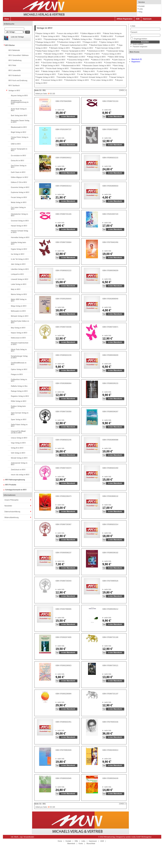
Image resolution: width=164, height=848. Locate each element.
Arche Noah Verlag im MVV (19, 109)
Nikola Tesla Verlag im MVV (19, 350)
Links (141, 9)
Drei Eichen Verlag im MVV (18, 166)
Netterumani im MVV (18, 338)
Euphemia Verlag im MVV (20, 192)
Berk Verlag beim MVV (19, 115)
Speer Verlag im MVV (18, 419)
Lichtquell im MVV (17, 274)
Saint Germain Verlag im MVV (19, 413)
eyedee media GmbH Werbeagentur (138, 837)
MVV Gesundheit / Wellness (19, 55)
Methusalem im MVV (18, 311)
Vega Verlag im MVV (18, 443)
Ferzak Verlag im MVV (19, 197)
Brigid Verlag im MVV (18, 132)
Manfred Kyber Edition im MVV (20, 322)
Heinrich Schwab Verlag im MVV (19, 231)
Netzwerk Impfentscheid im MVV (19, 343)
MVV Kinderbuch (15, 75)
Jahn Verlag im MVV (18, 264)
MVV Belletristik (14, 50)
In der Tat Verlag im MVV (20, 259)
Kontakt (142, 6)
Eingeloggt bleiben (139, 38)
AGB (137, 19)
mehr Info (104, 110)
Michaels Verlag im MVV (19, 316)
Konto (81, 843)
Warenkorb (71, 843)
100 (53, 94)
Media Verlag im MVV (18, 202)
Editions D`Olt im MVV (19, 182)
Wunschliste (90, 843)
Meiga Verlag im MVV (18, 306)
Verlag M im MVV (17, 448)
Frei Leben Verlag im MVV (18, 208)
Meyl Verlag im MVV (18, 328)
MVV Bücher (10, 45)
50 (51, 94)
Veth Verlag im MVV (18, 453)
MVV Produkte (10, 485)
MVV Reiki (12, 65)
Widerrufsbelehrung (12, 517)
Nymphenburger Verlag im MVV (19, 357)
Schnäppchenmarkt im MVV (16, 490)
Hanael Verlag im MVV (19, 226)
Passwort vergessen (140, 47)
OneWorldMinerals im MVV (18, 363)
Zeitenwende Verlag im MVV (19, 464)
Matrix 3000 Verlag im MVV (19, 300)
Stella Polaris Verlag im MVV (19, 425)
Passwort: (134, 32)
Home (7, 19)
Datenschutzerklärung (12, 512)
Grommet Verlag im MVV (20, 221)
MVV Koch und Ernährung (18, 80)
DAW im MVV (16, 144)
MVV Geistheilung (15, 60)
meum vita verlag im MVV (20, 475)
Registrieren (136, 62)
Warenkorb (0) (137, 59)
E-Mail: (133, 26)
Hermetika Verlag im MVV (20, 237)
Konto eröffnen (138, 44)
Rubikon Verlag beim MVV (18, 407)
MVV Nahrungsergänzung (15, 480)
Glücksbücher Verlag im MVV (19, 215)
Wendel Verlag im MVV (19, 458)
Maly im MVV (16, 289)
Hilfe (76, 841)
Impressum (147, 19)
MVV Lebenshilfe (15, 70)
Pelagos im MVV (17, 374)
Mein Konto (134, 52)
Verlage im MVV (14, 90)
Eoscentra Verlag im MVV (20, 187)
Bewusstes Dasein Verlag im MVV (20, 121)
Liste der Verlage (17, 37)
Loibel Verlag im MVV (18, 284)
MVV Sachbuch (14, 85)
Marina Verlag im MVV (19, 294)
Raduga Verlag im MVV (19, 391)
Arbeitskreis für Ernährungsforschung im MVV (20, 102)
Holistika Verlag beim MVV (18, 243)
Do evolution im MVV (18, 155)
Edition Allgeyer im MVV (19, 177)
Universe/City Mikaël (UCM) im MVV (18, 432)
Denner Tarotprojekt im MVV (19, 149)
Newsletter (8, 506)
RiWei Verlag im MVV (18, 401)
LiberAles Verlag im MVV (20, 269)
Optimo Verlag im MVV (19, 369)
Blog (140, 12)
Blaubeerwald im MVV (19, 127)
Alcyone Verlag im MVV (19, 95)
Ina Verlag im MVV (17, 254)
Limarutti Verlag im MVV (19, 279)
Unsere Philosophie (12, 500)
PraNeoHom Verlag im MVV (19, 380)
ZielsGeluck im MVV (18, 470)
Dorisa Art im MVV (17, 160)
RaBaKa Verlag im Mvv (19, 386)
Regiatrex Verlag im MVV (20, 396)
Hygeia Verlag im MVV (19, 249)
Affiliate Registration (124, 19)
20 (49, 94)
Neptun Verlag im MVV (19, 333)
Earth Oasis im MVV (18, 172)
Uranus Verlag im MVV (19, 438)
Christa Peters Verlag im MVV (19, 138)
